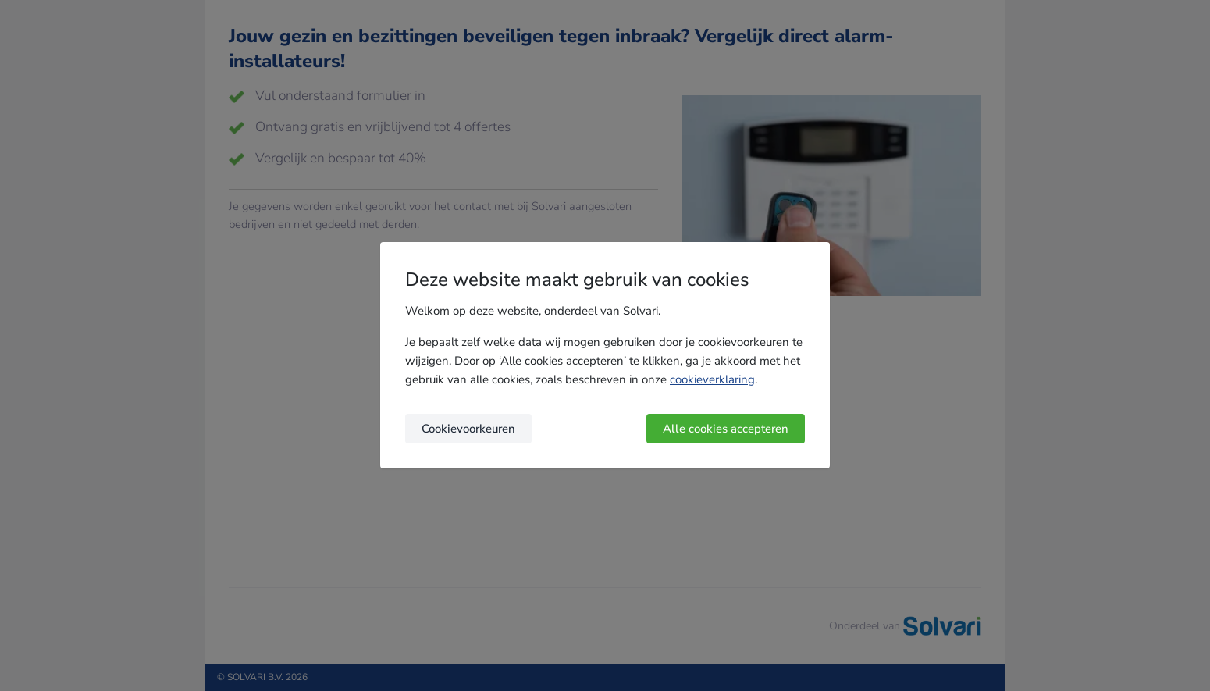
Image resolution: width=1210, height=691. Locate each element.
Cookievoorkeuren (468, 428)
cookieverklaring (712, 379)
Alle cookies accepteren (725, 428)
